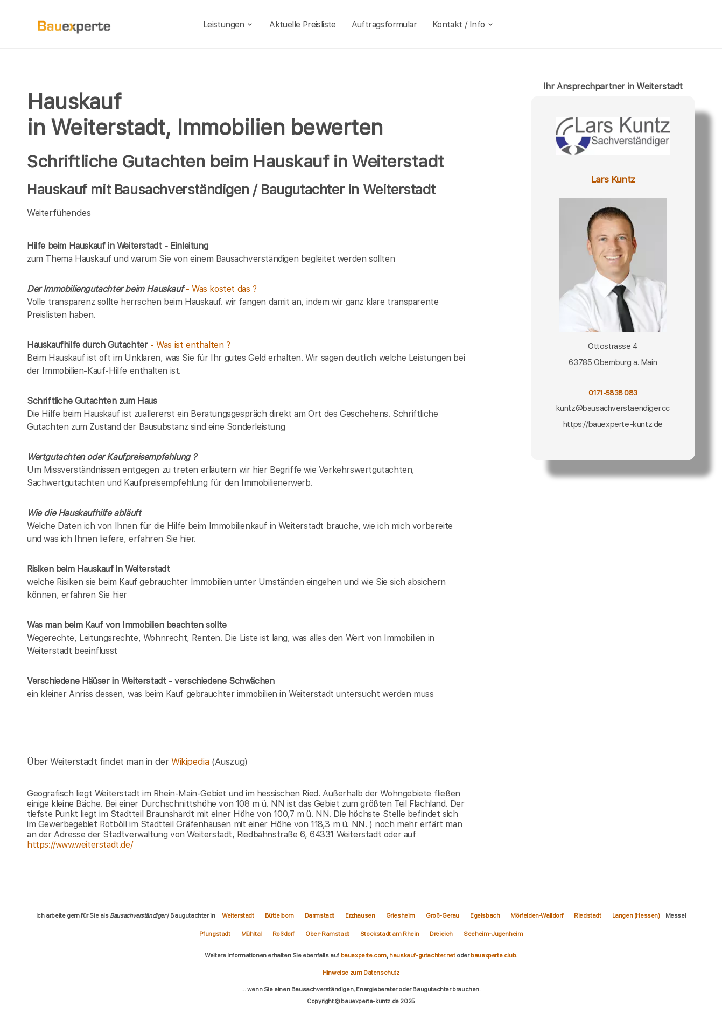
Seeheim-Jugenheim (493, 934)
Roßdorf (283, 934)
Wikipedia (191, 761)
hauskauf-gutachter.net (422, 955)
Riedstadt (587, 915)
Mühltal (251, 934)
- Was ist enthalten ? (128, 345)
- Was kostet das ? (142, 289)
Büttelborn (279, 915)
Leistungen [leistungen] (228, 24)
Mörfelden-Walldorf (536, 915)
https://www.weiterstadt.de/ (79, 845)
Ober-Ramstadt (327, 934)
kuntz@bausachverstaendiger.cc (613, 408)
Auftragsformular (384, 24)
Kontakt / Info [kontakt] (463, 24)
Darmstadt (319, 915)
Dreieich (441, 934)
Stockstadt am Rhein (389, 934)
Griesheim (400, 915)
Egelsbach (485, 915)
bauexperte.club (493, 955)
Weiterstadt (238, 915)
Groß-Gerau (442, 915)
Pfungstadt (214, 934)
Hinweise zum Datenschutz (361, 972)
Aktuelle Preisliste (302, 24)
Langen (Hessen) (636, 915)
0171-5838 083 (612, 392)
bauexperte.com (364, 955)
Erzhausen (360, 915)
